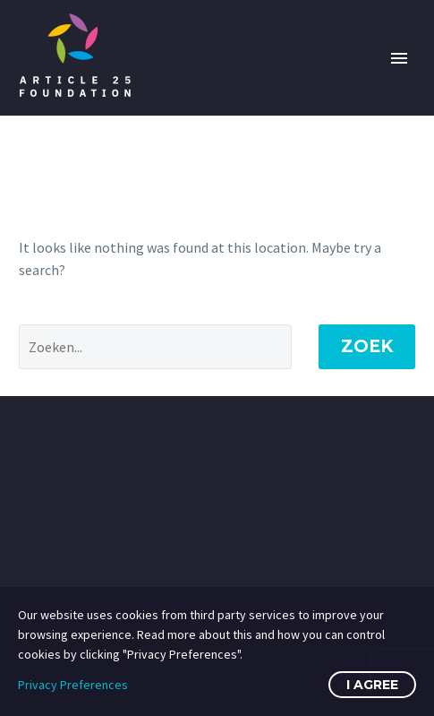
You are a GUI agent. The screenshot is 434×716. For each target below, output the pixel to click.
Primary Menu (399, 58)
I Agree (372, 685)
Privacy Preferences (73, 685)
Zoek (367, 346)
